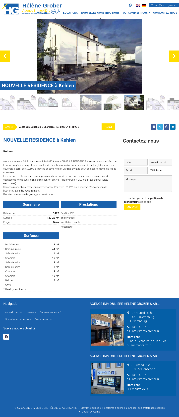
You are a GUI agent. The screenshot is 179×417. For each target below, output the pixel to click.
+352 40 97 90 (140, 327)
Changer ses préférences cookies (146, 407)
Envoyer (132, 207)
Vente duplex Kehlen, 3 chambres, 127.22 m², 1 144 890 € (49, 127)
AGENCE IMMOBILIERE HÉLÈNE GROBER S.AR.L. (125, 304)
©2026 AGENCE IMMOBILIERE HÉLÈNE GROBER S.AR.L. (45, 407)
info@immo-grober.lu (166, 5)
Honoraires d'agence (113, 407)
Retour (108, 127)
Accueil (35, 9)
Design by (91, 411)
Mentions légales (90, 407)
